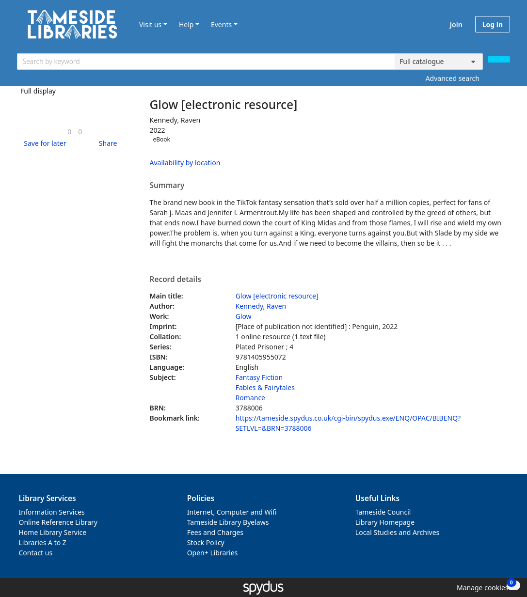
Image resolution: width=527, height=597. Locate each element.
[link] (69, 131)
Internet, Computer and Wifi (232, 512)
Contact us (36, 552)
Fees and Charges (215, 532)
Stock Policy (205, 542)
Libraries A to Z (42, 542)
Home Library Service (53, 532)
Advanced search (452, 78)
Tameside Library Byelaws (228, 522)
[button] (43, 143)
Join (456, 24)
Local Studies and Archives (397, 532)
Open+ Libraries (212, 552)
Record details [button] (175, 279)
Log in (492, 24)
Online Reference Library (58, 522)
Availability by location (185, 162)
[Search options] (439, 61)
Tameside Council (383, 512)
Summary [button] (167, 185)
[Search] (499, 59)
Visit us (150, 24)
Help (186, 24)
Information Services (52, 512)
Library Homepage (385, 522)
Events (221, 24)
